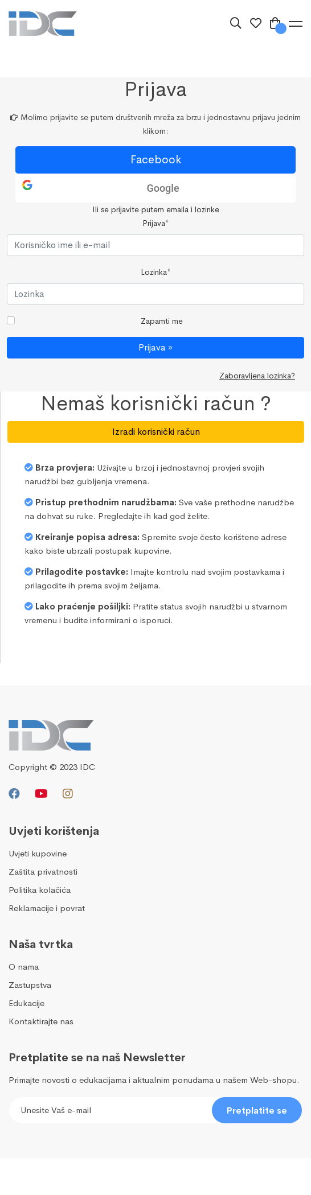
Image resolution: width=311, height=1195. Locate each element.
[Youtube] (41, 794)
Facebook (155, 160)
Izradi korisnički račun (156, 432)
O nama (24, 966)
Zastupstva (30, 984)
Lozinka (156, 272)
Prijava (155, 223)
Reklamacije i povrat (47, 908)
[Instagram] (68, 794)
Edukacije (26, 1003)
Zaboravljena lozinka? (257, 375)
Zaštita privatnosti (43, 871)
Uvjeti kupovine (38, 853)
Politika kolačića (40, 889)
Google (162, 188)
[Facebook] (14, 794)
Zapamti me (162, 321)
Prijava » (155, 347)
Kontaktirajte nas (41, 1021)
